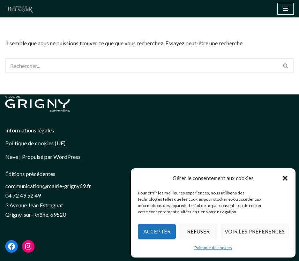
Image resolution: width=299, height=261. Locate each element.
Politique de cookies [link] (213, 247)
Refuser (198, 231)
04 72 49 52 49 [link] (23, 195)
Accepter (157, 231)
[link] (22, 9)
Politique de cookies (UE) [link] (35, 143)
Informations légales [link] (29, 130)
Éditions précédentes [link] (30, 173)
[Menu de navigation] (285, 9)
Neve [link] (11, 156)
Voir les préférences (255, 231)
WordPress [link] (67, 156)
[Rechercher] (141, 65)
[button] (285, 178)
